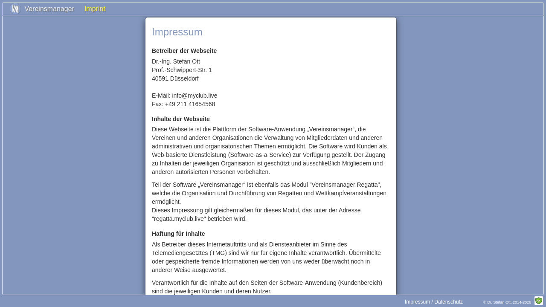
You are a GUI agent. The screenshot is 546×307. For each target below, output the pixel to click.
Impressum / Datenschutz (434, 302)
